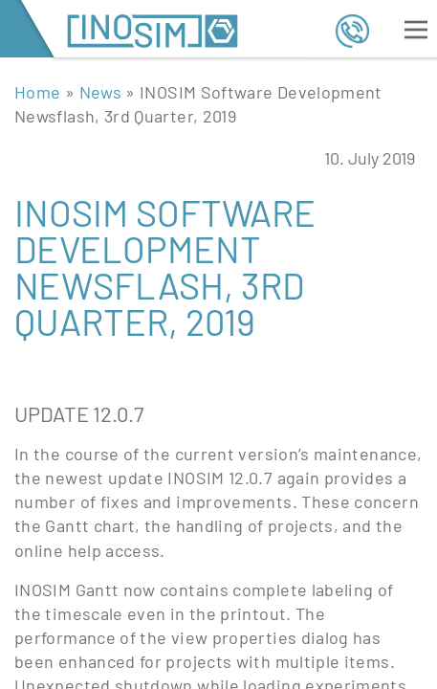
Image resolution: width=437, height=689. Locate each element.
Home (37, 91)
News (100, 91)
